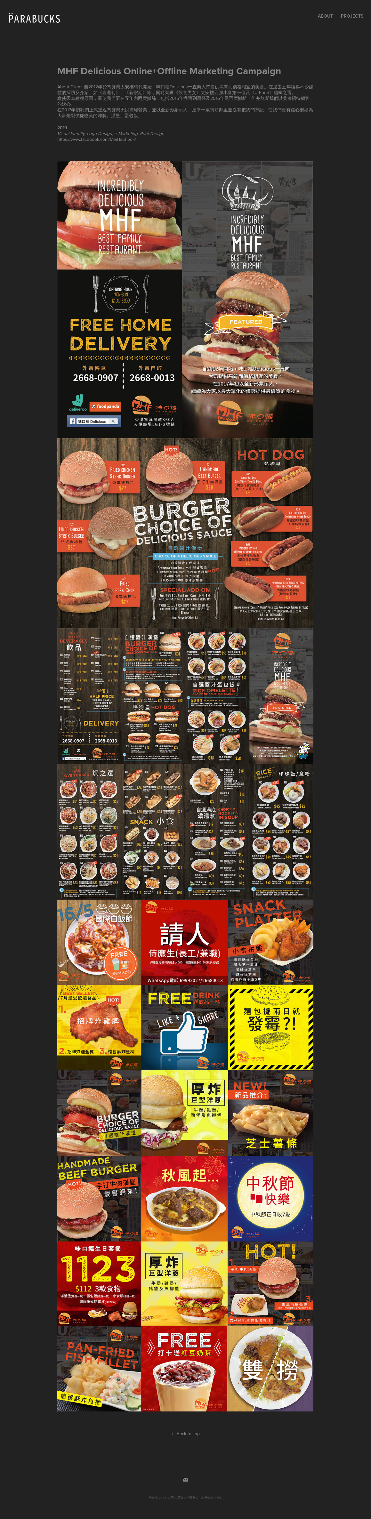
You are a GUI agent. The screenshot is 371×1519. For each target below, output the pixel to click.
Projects (352, 16)
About (325, 16)
